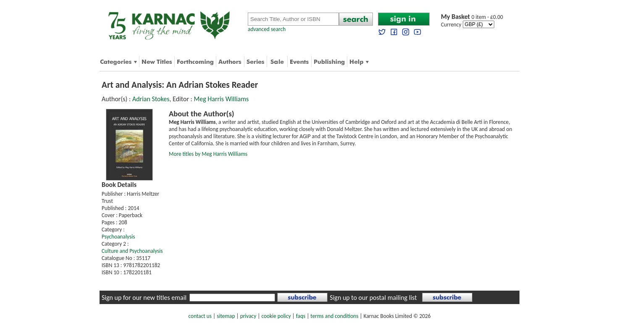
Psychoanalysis (118, 236)
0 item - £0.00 (472, 17)
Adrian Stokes (151, 99)
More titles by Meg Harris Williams (208, 153)
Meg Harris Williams (221, 99)
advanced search (267, 29)
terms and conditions (334, 316)
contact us (200, 316)
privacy (248, 316)
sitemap (226, 316)
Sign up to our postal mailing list (373, 298)
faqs (300, 316)
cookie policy (276, 316)
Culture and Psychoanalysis (132, 251)
